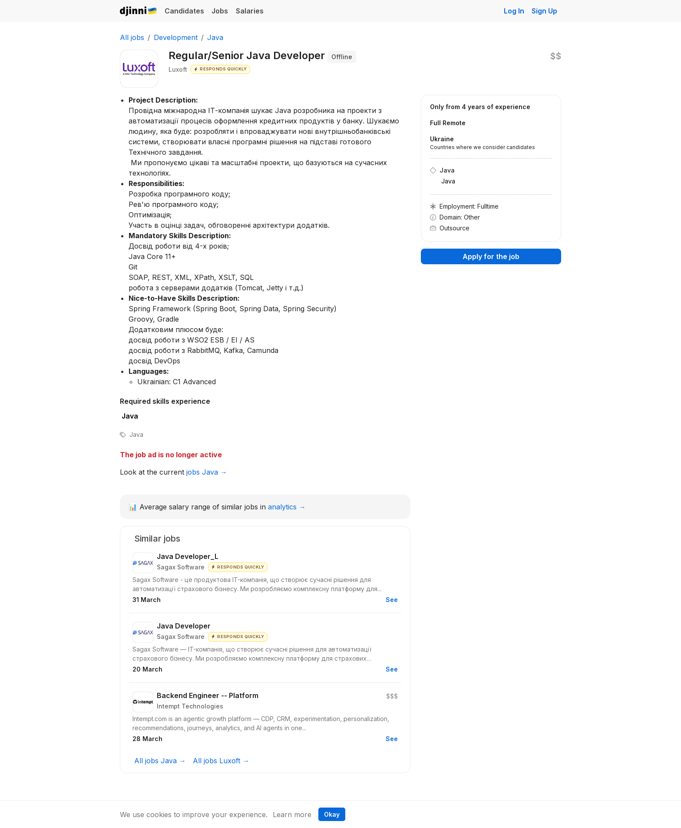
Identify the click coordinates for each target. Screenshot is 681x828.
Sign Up (544, 11)
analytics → (287, 506)
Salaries (250, 11)
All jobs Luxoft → (221, 760)
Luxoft (178, 69)
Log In (514, 11)
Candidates (184, 11)
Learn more (292, 814)
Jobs (220, 11)
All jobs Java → (160, 760)
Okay (332, 814)
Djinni (138, 11)
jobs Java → (206, 472)
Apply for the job (491, 256)
